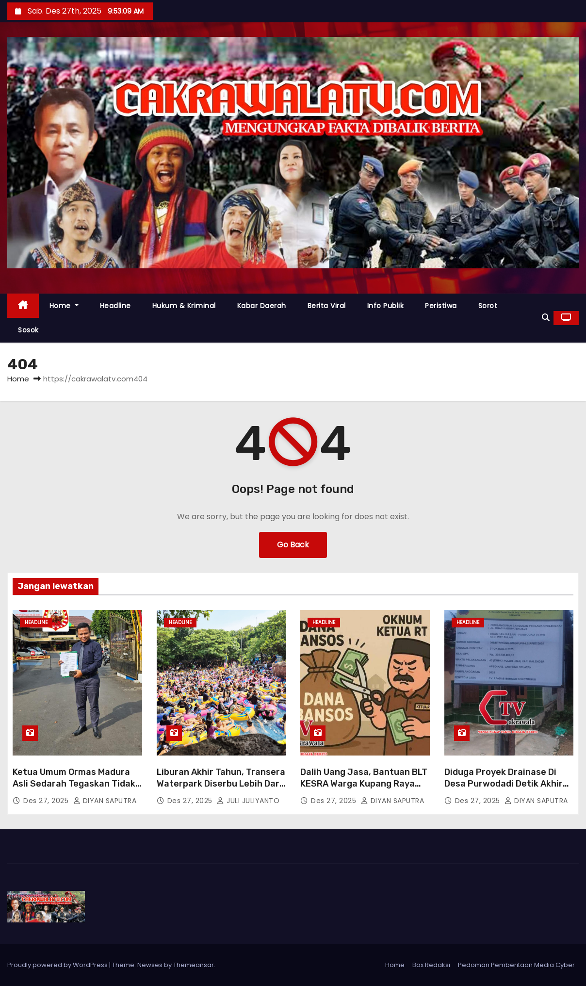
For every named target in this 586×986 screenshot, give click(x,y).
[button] (546, 317)
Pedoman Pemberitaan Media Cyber (516, 965)
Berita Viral (327, 306)
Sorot (488, 306)
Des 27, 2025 (47, 800)
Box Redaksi (431, 965)
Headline (115, 306)
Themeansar (193, 965)
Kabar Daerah (261, 306)
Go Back (293, 544)
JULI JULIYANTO (248, 800)
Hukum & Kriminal (184, 306)
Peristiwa (441, 306)
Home (64, 306)
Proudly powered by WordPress (58, 965)
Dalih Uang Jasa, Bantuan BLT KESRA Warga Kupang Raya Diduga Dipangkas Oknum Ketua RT (363, 789)
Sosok (28, 330)
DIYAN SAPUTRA (105, 800)
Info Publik (385, 306)
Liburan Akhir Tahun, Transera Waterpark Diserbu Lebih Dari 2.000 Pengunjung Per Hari (221, 784)
